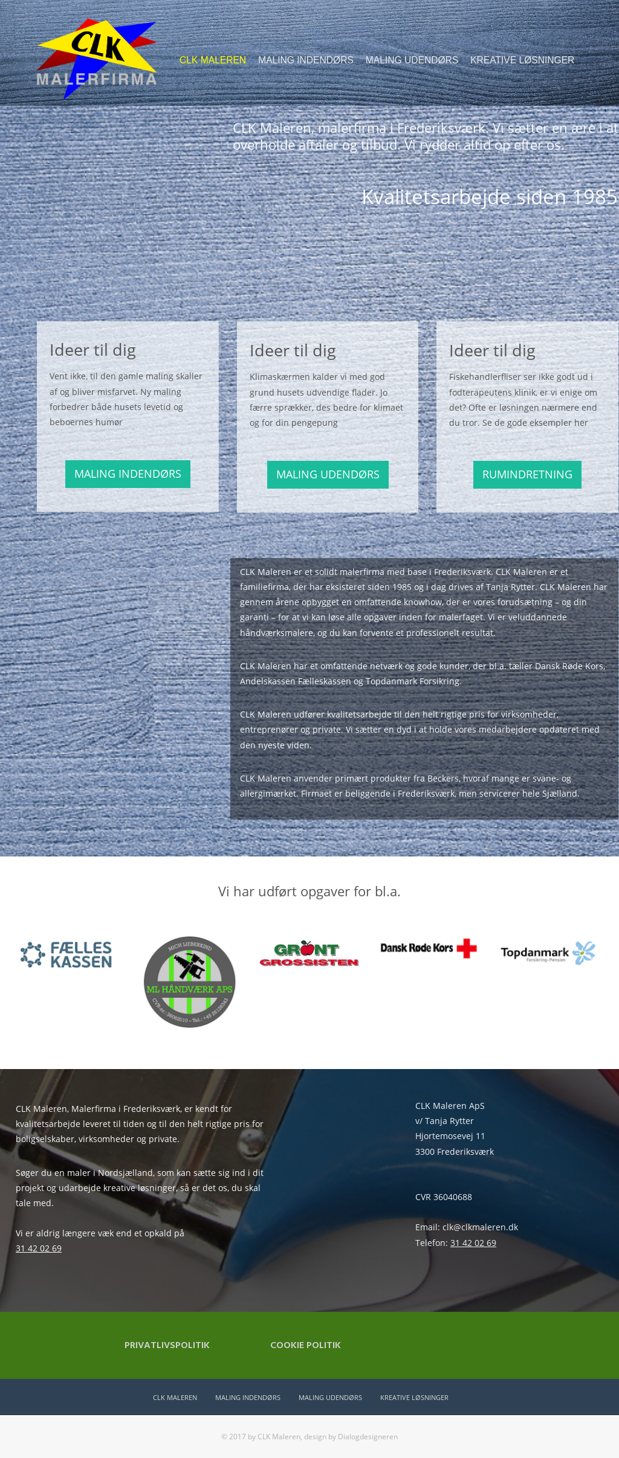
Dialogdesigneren (368, 1436)
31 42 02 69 (39, 1248)
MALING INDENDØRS (306, 60)
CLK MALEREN (213, 60)
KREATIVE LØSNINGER (522, 60)
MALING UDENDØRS (412, 60)
